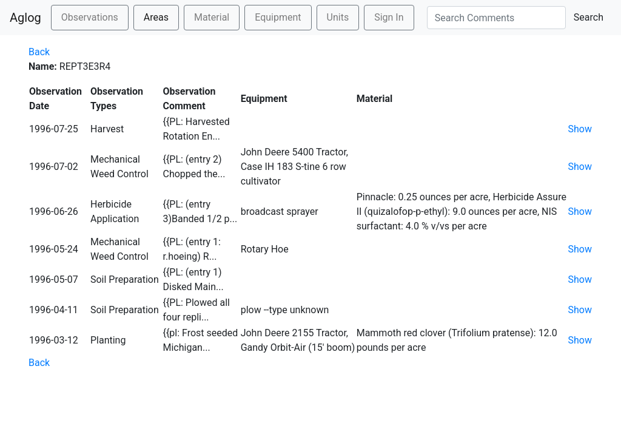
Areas (156, 17)
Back (39, 52)
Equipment (278, 17)
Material (211, 17)
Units (338, 17)
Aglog (25, 17)
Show (579, 129)
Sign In (388, 17)
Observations (89, 17)
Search (588, 17)
